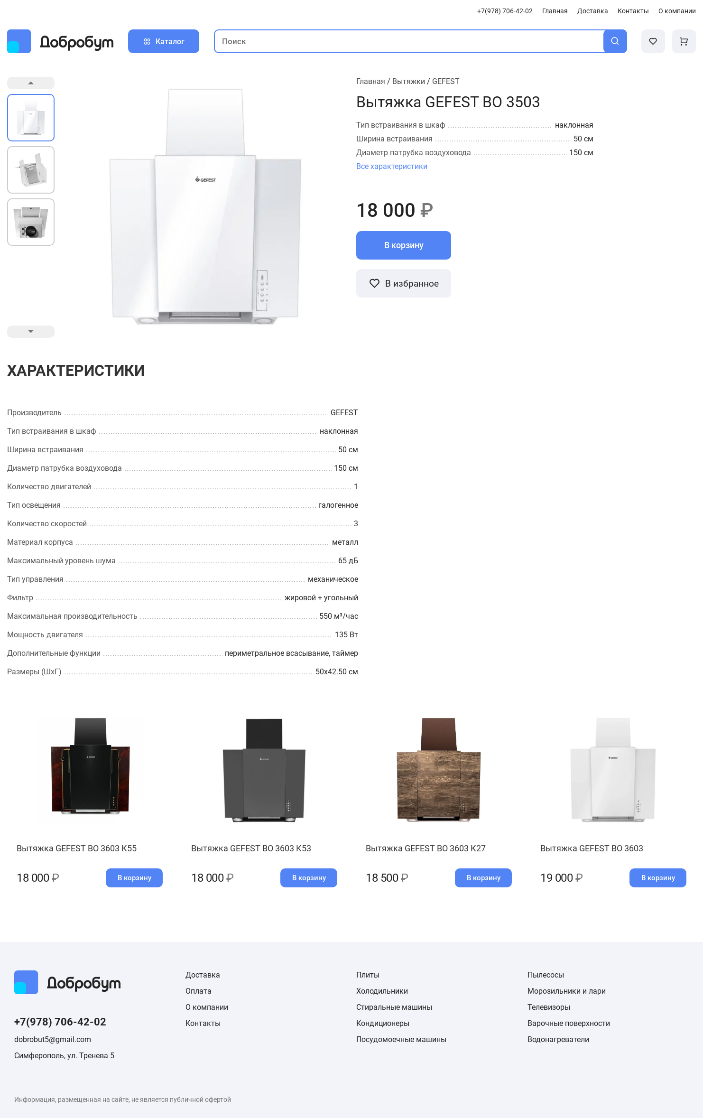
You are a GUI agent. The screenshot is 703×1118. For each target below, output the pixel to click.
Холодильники (382, 991)
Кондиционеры (382, 1023)
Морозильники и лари (566, 991)
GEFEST (446, 81)
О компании (677, 11)
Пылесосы (545, 974)
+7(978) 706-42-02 (505, 11)
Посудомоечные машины (401, 1039)
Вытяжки (408, 81)
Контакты (633, 11)
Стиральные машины (394, 1007)
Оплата (198, 991)
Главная (555, 11)
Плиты (367, 974)
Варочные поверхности (568, 1023)
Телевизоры (548, 1007)
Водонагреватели (558, 1039)
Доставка (592, 11)
